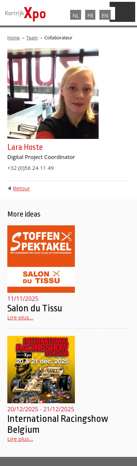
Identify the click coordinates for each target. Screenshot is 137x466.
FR (90, 15)
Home (13, 38)
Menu (122, 12)
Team (32, 38)
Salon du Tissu (34, 308)
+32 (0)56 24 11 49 (30, 167)
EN (105, 15)
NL (75, 15)
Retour (21, 188)
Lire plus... (20, 317)
